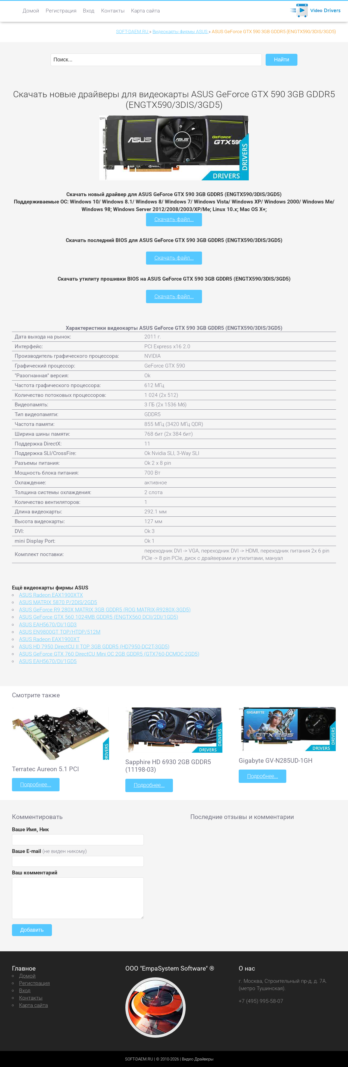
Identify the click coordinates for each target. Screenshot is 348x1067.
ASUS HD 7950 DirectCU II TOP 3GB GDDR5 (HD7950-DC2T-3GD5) (94, 646)
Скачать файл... (174, 219)
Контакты (113, 11)
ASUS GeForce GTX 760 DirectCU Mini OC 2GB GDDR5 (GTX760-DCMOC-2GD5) (109, 653)
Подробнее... (35, 784)
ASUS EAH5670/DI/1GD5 (48, 661)
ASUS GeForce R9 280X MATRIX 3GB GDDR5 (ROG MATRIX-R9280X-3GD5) (105, 609)
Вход (88, 11)
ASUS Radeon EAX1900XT (49, 639)
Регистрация (61, 11)
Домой (31, 11)
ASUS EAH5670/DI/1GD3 (48, 624)
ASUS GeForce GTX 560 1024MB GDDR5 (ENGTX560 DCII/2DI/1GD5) (98, 617)
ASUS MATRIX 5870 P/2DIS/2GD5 (58, 602)
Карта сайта (145, 11)
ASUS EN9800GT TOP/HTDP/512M (59, 631)
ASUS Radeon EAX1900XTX (51, 594)
